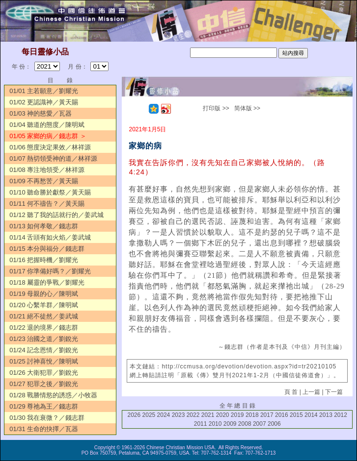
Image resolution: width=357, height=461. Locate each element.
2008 (244, 423)
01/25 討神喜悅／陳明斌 (43, 361)
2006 (274, 423)
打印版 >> (216, 108)
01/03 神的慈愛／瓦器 (40, 113)
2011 (200, 423)
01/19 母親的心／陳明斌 (43, 293)
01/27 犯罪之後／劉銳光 (43, 384)
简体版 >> (247, 108)
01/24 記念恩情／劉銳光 (43, 350)
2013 (325, 415)
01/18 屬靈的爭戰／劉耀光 (46, 282)
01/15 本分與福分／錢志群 (46, 248)
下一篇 (334, 391)
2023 (178, 415)
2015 (296, 415)
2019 (237, 415)
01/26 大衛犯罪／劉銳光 (43, 372)
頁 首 (291, 391)
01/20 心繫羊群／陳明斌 (43, 305)
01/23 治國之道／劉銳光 (43, 338)
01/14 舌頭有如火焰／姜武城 (50, 237)
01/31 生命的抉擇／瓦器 (43, 429)
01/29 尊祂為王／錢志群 (43, 406)
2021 (208, 415)
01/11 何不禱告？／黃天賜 (46, 203)
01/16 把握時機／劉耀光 (43, 260)
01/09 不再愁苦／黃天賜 (43, 181)
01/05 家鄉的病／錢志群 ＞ (47, 136)
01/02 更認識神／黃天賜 (43, 102)
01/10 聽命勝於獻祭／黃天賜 (50, 192)
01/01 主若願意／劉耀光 (43, 91)
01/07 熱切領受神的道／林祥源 (53, 158)
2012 (340, 415)
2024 (163, 415)
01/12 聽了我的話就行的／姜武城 (56, 214)
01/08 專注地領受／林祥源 (46, 169)
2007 (259, 423)
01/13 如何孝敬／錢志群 (43, 226)
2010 (215, 423)
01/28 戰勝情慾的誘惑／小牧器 (53, 395)
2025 (149, 415)
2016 (281, 415)
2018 (252, 415)
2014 (311, 415)
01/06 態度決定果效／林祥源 (50, 147)
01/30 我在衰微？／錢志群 (46, 417)
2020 (222, 415)
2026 (134, 415)
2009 (230, 423)
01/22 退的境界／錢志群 (43, 327)
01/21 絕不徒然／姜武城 (43, 316)
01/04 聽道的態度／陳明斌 (46, 124)
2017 (267, 415)
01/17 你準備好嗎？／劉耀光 (50, 271)
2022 (193, 415)
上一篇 (311, 391)
